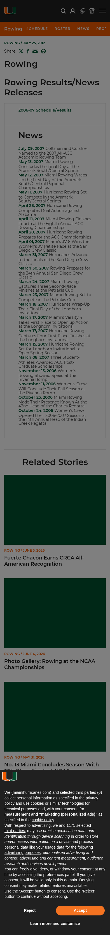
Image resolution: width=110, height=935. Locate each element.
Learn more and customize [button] (55, 923)
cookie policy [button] (43, 820)
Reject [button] (30, 910)
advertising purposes (22, 852)
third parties (14, 830)
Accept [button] (80, 910)
